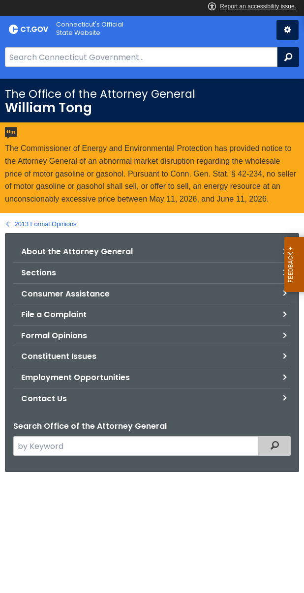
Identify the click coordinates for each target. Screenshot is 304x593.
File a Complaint (54, 314)
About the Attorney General (77, 251)
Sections (38, 272)
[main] (152, 336)
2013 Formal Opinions (46, 224)
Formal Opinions (54, 335)
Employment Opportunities (75, 377)
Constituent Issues (58, 356)
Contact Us (44, 398)
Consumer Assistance (65, 293)
